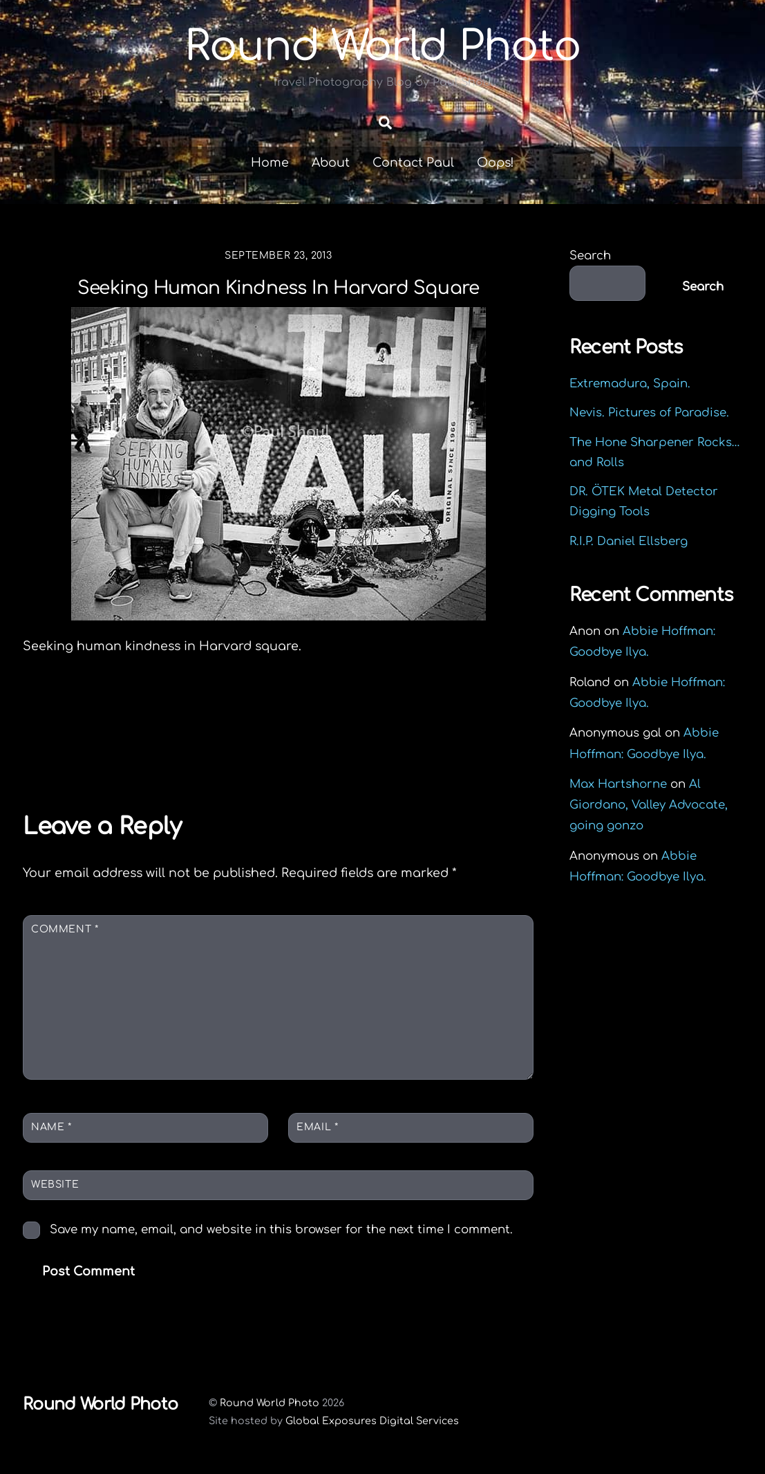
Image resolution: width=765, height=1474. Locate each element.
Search (590, 255)
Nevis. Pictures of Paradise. (649, 412)
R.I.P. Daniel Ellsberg (628, 541)
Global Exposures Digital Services (372, 1420)
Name (51, 1127)
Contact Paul (413, 162)
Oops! (495, 162)
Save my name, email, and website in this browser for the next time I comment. (281, 1229)
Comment (64, 929)
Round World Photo (269, 1402)
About (331, 162)
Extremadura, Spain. (629, 383)
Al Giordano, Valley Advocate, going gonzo (648, 804)
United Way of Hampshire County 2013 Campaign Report (416, 738)
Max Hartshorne (618, 784)
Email (317, 1127)
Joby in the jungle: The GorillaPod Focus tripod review (134, 738)
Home (270, 162)
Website (55, 1184)
